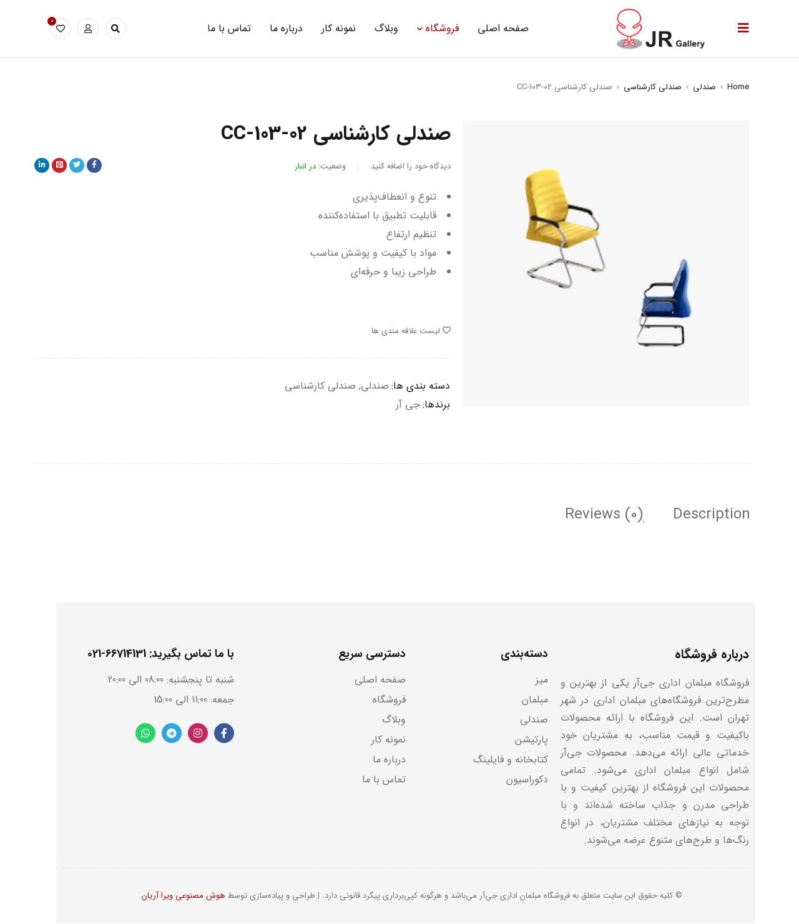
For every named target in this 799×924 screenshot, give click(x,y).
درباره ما (389, 760)
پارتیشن (531, 740)
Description (710, 515)
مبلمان (535, 700)
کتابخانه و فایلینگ (510, 760)
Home (738, 87)
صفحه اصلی (380, 680)
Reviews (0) (601, 515)
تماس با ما (384, 780)
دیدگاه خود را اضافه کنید (411, 166)
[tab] (710, 515)
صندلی (704, 87)
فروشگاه (389, 700)
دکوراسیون (527, 780)
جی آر (408, 404)
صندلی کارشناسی (653, 87)
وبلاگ (394, 720)
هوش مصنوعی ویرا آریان (183, 896)
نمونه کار (388, 740)
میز (542, 680)
